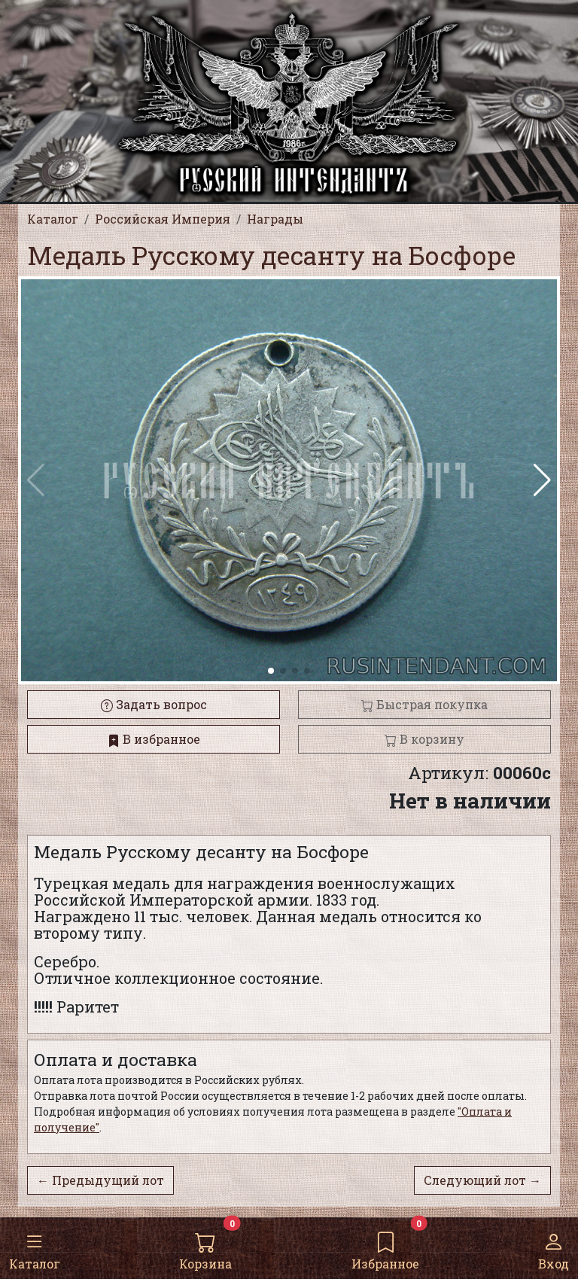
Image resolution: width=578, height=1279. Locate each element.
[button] (542, 480)
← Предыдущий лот (100, 1180)
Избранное (385, 1247)
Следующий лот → (482, 1180)
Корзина (205, 1247)
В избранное (154, 739)
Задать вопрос (154, 704)
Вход (553, 1247)
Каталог (34, 1247)
